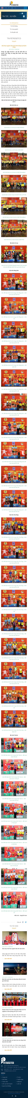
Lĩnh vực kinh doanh (7, 1083)
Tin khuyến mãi (14, 32)
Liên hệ (19, 1083)
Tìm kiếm (15, 8)
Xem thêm (7, 958)
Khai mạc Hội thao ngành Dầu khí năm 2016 (13, 948)
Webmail (19, 1081)
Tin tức (19, 1077)
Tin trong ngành (14, 29)
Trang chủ (4, 1077)
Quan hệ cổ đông (6, 1086)
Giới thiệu (4, 1079)
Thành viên (5, 1081)
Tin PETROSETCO (14, 23)
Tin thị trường (14, 26)
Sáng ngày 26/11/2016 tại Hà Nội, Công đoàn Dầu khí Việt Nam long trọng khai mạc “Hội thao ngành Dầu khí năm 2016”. (14, 954)
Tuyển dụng (20, 1079)
